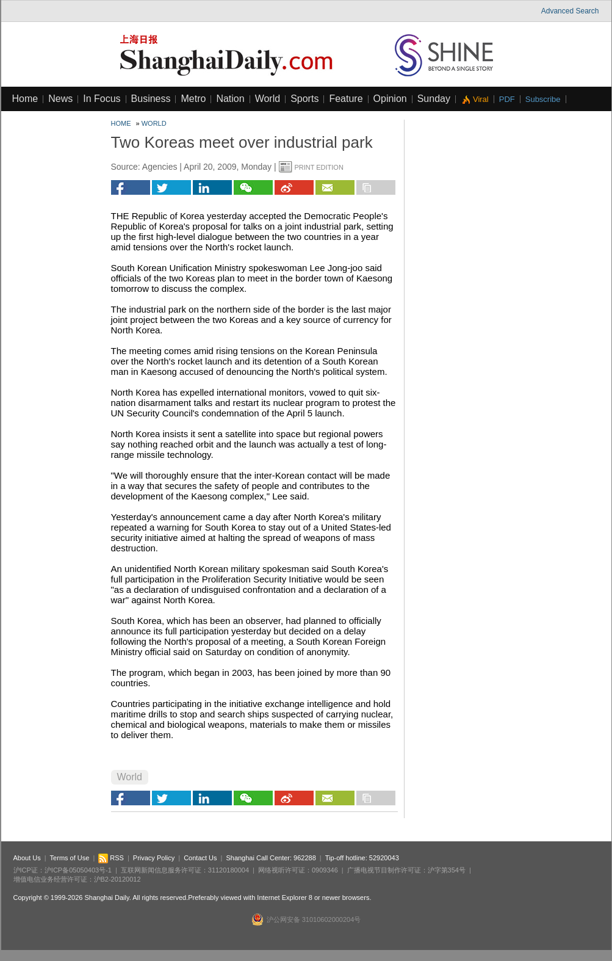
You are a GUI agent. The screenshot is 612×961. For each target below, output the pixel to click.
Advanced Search (570, 11)
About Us (27, 857)
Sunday (433, 98)
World (268, 98)
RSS (111, 857)
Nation (230, 98)
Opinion (390, 98)
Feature (345, 98)
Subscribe (543, 99)
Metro (193, 98)
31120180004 (228, 870)
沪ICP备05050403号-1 (78, 870)
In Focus (101, 98)
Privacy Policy (154, 857)
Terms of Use (70, 857)
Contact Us (200, 857)
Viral (481, 99)
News (60, 98)
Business (151, 98)
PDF (507, 99)
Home (25, 98)
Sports (304, 98)
